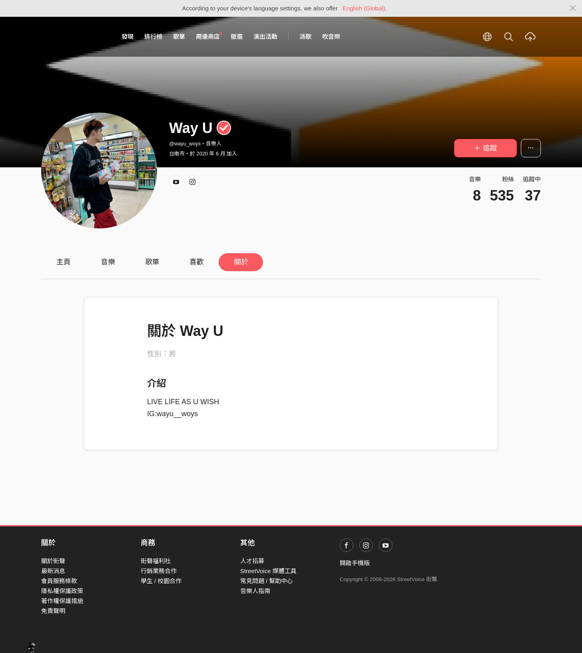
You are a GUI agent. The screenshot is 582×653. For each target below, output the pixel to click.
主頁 (63, 262)
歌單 (179, 36)
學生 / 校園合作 (161, 581)
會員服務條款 (59, 581)
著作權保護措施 (62, 600)
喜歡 (196, 262)
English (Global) (364, 8)
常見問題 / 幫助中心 (266, 581)
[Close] (573, 8)
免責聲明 (53, 610)
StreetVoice (74, 37)
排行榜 (153, 36)
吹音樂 (331, 36)
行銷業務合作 (159, 571)
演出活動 (265, 36)
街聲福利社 (156, 561)
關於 (241, 262)
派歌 (305, 36)
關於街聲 (53, 561)
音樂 (108, 262)
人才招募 (252, 561)
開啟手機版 (355, 563)
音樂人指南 (255, 591)
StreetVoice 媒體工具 (268, 571)
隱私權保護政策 (62, 591)
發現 (128, 36)
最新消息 (53, 571)
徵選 (237, 36)
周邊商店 (209, 36)
